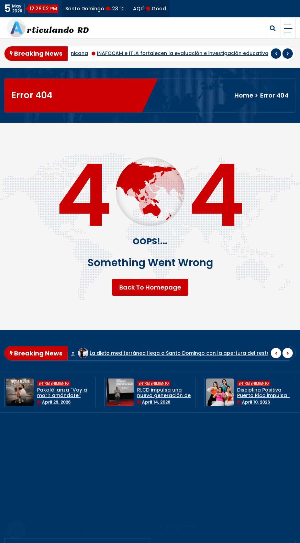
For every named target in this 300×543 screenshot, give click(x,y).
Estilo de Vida (178, 471)
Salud (167, 515)
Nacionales (174, 504)
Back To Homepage (150, 287)
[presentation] (276, 53)
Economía (173, 448)
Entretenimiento (53, 387)
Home (243, 95)
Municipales (175, 493)
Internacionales (181, 482)
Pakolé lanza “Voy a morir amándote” (62, 396)
